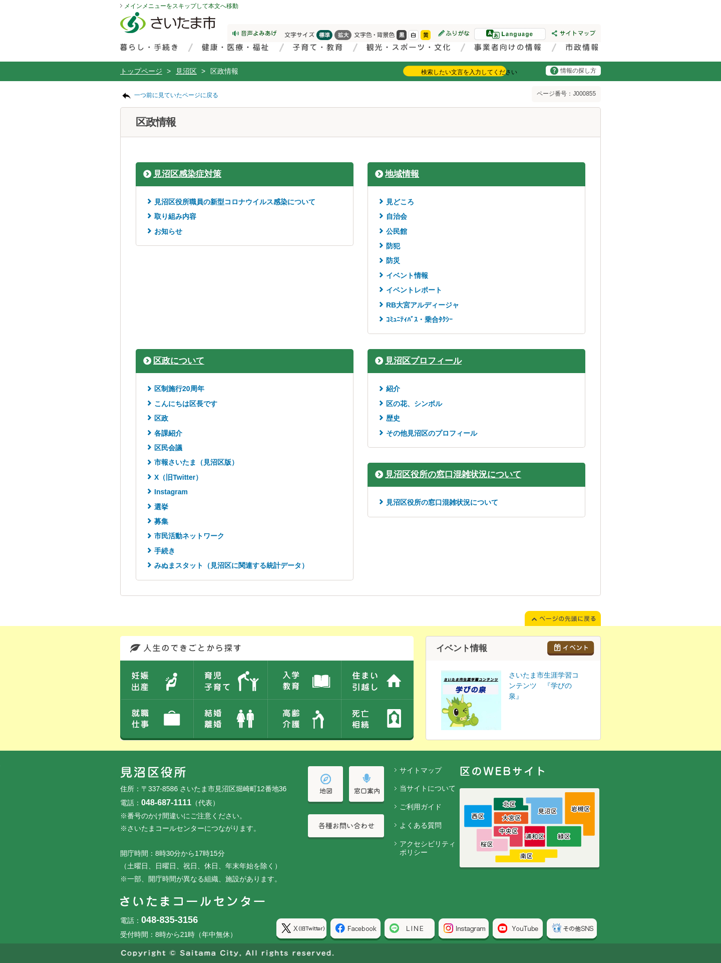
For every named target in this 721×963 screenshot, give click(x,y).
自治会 (396, 216)
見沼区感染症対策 (187, 174)
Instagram (171, 492)
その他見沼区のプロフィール (431, 433)
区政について (178, 361)
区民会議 (168, 448)
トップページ (141, 71)
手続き (164, 551)
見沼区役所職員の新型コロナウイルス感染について (234, 202)
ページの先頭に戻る (0, 0)
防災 (393, 260)
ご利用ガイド (421, 807)
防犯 (393, 246)
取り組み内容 (175, 216)
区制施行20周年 (179, 389)
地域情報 (402, 174)
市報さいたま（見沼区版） (196, 462)
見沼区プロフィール (423, 361)
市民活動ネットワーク (189, 536)
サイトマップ (421, 770)
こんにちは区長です (185, 404)
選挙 (161, 507)
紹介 (393, 389)
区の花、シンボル (414, 404)
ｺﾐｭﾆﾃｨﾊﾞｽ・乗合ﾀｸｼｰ (419, 319)
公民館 (396, 231)
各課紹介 (168, 433)
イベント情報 (407, 275)
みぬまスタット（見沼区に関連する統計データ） (231, 565)
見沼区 (186, 71)
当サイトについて (428, 788)
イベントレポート (414, 290)
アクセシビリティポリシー (428, 848)
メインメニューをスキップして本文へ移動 (181, 6)
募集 (161, 521)
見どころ (400, 202)
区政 (161, 418)
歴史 (393, 418)
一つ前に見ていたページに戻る (176, 95)
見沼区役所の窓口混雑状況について (453, 474)
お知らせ (168, 231)
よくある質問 (421, 825)
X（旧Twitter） (178, 477)
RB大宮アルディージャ (422, 305)
